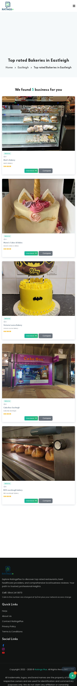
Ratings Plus (41, 669)
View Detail (31, 171)
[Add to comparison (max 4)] (46, 171)
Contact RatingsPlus (12, 621)
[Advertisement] (38, 39)
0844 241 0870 (15, 592)
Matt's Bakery (9, 160)
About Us (7, 616)
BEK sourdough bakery (13, 490)
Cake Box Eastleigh (11, 408)
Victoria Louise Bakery (12, 325)
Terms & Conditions (12, 631)
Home (9, 67)
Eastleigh (23, 67)
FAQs (4, 611)
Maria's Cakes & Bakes (13, 243)
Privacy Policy (9, 626)
